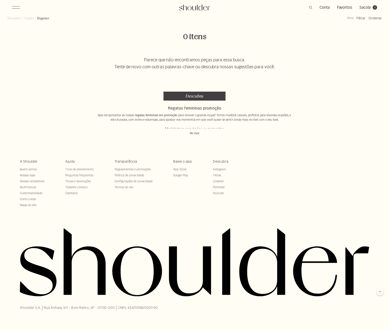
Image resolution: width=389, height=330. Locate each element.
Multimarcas (28, 187)
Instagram (219, 169)
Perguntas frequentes (79, 175)
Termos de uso (124, 187)
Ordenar (370, 21)
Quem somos (28, 169)
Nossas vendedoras (32, 181)
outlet (33, 21)
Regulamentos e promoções (133, 169)
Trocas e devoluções (78, 181)
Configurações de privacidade (134, 181)
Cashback (71, 193)
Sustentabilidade (31, 193)
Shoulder (19, 21)
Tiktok (217, 175)
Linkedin (218, 181)
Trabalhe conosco (76, 187)
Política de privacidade (129, 175)
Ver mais (194, 133)
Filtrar (356, 21)
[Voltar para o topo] (380, 292)
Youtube (218, 193)
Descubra (194, 96)
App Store (180, 169)
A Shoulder (28, 161)
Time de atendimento (79, 169)
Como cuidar (28, 199)
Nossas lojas (27, 175)
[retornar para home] (194, 7)
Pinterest (219, 187)
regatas (48, 21)
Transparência (126, 161)
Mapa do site (28, 205)
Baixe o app (182, 161)
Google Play (180, 175)
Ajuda (70, 161)
